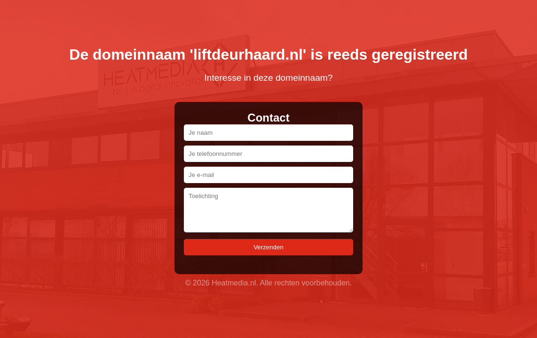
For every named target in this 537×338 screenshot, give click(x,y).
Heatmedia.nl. (235, 283)
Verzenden (268, 247)
